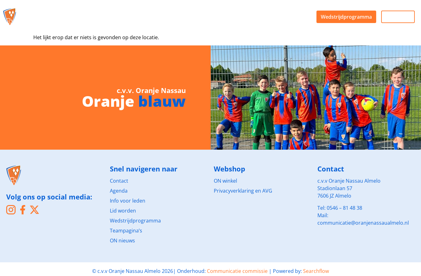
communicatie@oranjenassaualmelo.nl (363, 222)
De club (45, 11)
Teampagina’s (126, 230)
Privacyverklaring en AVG (243, 190)
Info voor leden (127, 200)
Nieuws (210, 11)
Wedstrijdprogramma (346, 16)
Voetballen (86, 11)
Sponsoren (133, 11)
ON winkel (225, 180)
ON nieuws (122, 240)
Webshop (173, 11)
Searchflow (316, 271)
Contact (119, 180)
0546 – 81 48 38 (344, 207)
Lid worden (123, 210)
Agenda (44, 22)
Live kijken (398, 16)
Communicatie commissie (237, 271)
